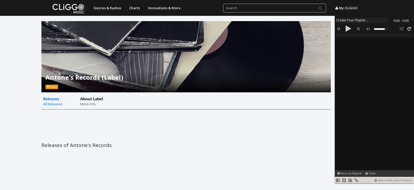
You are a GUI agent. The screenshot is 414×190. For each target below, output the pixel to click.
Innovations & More (164, 8)
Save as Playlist (349, 173)
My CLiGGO (346, 8)
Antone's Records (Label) (84, 77)
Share (52, 87)
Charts (134, 8)
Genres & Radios (107, 8)
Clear (370, 173)
